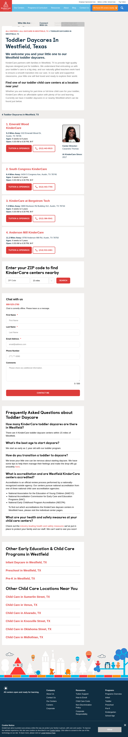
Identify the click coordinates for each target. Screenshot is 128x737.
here (17, 466)
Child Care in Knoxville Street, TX (28, 621)
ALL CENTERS (12, 31)
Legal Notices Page (48, 733)
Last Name (43, 331)
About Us (50, 694)
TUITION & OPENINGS (18, 148)
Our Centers (19, 8)
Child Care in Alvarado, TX (23, 613)
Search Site (122, 9)
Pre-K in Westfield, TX (20, 578)
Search (63, 280)
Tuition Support (82, 694)
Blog (74, 8)
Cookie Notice (55, 730)
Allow (109, 730)
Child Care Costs (83, 701)
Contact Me (43, 393)
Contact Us (84, 8)
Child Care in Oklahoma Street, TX (28, 629)
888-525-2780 (12, 304)
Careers (49, 705)
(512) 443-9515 (43, 148)
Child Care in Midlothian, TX (24, 637)
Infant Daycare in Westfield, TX (26, 562)
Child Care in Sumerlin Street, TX (28, 596)
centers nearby (103, 8)
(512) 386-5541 (43, 218)
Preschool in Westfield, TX (23, 570)
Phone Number (43, 355)
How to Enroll (81, 698)
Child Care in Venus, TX (21, 604)
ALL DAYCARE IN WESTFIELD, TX (34, 31)
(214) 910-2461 (43, 250)
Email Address (43, 343)
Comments (11, 363)
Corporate (50, 708)
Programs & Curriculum (37, 8)
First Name (43, 319)
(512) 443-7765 (43, 187)
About (66, 8)
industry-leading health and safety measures (42, 526)
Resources (55, 8)
